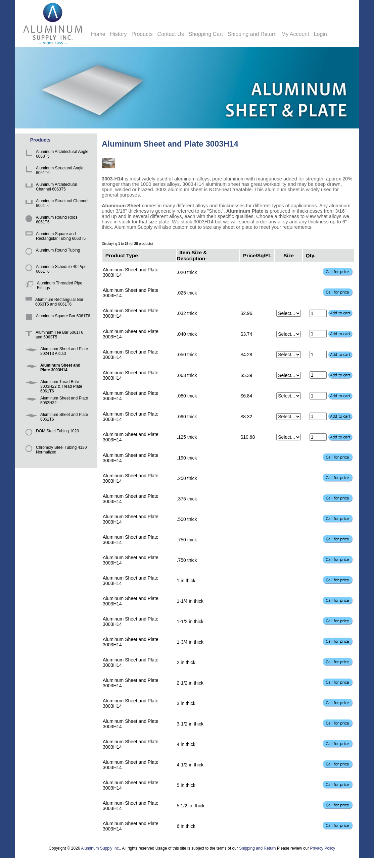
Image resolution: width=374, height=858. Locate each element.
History (118, 34)
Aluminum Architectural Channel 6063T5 (50, 187)
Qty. (311, 255)
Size (288, 255)
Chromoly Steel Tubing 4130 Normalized (55, 450)
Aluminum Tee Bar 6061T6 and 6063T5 (53, 335)
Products (141, 34)
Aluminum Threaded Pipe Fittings (52, 286)
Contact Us (170, 34)
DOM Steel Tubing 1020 (51, 434)
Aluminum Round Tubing (51, 253)
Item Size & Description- (192, 255)
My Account (295, 34)
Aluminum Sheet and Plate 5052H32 (55, 401)
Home (98, 34)
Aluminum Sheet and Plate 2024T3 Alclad (55, 352)
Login (320, 34)
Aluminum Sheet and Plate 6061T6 (55, 417)
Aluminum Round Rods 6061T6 (50, 220)
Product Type (121, 255)
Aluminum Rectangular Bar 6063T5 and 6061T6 (53, 302)
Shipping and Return (252, 34)
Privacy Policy (322, 848)
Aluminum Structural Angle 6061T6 (53, 171)
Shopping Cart (206, 34)
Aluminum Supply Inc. (100, 848)
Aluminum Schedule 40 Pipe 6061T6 (55, 269)
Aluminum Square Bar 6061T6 (56, 319)
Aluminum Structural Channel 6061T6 (55, 204)
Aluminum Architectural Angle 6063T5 (55, 154)
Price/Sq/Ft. (257, 255)
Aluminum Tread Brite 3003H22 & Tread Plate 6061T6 (52, 384)
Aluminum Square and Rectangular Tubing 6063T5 (54, 237)
